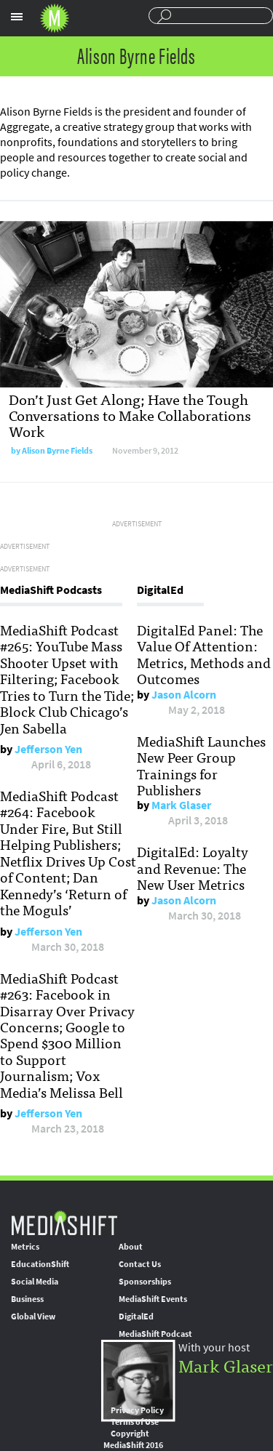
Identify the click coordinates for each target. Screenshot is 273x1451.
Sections (17, 17)
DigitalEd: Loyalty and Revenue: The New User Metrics (192, 867)
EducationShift (40, 1264)
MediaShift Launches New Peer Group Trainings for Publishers (201, 765)
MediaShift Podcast (155, 1334)
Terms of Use (135, 1422)
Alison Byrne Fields (57, 451)
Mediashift (54, 18)
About (131, 1247)
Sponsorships (145, 1281)
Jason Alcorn (183, 694)
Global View (33, 1316)
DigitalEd (136, 1316)
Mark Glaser (181, 805)
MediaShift (64, 1222)
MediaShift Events (153, 1299)
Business (27, 1299)
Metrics (25, 1247)
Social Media (34, 1281)
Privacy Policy (137, 1410)
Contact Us (140, 1264)
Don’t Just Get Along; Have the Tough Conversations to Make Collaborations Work (130, 415)
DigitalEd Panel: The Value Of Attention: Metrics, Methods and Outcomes (204, 654)
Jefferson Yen (48, 749)
